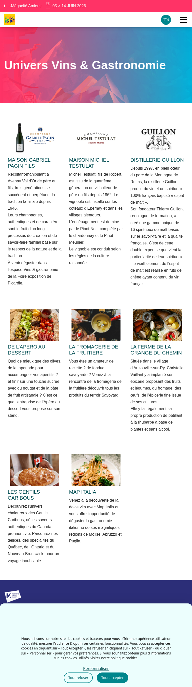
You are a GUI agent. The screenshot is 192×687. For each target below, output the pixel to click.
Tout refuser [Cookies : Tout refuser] (78, 677)
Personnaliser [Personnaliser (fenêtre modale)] (96, 668)
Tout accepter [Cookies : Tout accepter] (112, 677)
